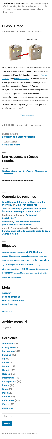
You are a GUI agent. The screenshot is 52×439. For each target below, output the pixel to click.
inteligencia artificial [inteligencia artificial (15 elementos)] (17, 264)
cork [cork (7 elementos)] (14, 256)
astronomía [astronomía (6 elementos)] (13, 252)
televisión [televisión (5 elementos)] (32, 273)
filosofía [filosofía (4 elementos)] (45, 256)
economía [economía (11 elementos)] (25, 256)
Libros (5, 389)
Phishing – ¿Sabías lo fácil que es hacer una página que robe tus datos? (24, 210)
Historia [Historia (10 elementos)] (17, 261)
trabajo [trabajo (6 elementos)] (37, 273)
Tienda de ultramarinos (13, 3)
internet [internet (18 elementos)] (30, 264)
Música (6, 392)
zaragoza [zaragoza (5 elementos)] (18, 277)
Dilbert (5, 362)
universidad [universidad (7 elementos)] (43, 273)
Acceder (6, 293)
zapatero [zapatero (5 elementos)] (13, 277)
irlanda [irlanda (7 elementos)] (37, 265)
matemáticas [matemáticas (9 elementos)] (14, 269)
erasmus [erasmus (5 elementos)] (31, 256)
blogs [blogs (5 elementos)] (23, 252)
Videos (5, 404)
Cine (4, 358)
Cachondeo (37, 125)
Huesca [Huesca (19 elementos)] (24, 260)
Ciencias (6, 355)
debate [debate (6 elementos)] (18, 256)
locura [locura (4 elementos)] (8, 269)
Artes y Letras (9, 347)
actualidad (7, 343)
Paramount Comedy (22, 78)
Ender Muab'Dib (9, 31)
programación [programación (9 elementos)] (34, 269)
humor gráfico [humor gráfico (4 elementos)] (31, 260)
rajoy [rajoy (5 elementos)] (47, 269)
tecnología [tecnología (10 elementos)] (25, 273)
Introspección (9, 381)
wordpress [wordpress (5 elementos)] (4, 277)
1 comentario (38, 31)
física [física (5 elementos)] (8, 260)
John (4, 208)
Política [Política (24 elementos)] (24, 268)
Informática (8, 377)
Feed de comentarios (13, 300)
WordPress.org (10, 304)
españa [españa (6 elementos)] (36, 256)
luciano (6, 221)
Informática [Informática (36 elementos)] (42, 260)
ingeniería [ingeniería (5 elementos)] (4, 265)
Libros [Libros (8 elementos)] (4, 269)
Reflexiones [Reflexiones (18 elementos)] (7, 273)
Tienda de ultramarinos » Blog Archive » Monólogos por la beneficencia (24, 172)
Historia (6, 370)
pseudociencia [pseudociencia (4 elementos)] (42, 269)
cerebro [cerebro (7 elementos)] (41, 252)
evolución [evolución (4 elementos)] (41, 256)
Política (6, 396)
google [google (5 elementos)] (12, 260)
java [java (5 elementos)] (40, 265)
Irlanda (5, 385)
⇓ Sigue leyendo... (26, 115)
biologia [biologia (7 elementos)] (19, 252)
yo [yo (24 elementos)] (9, 277)
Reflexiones (8, 400)
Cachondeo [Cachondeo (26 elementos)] (32, 251)
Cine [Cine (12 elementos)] (11, 256)
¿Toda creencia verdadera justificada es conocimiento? (21, 223)
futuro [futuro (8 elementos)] (4, 261)
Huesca (6, 374)
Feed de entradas (11, 296)
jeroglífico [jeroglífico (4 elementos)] (44, 265)
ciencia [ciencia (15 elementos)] (5, 256)
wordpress (7, 408)
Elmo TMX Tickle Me (26, 204)
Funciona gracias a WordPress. (28, 433)
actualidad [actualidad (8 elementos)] (5, 252)
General (6, 366)
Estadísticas (7, 311)
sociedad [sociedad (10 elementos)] (17, 273)
